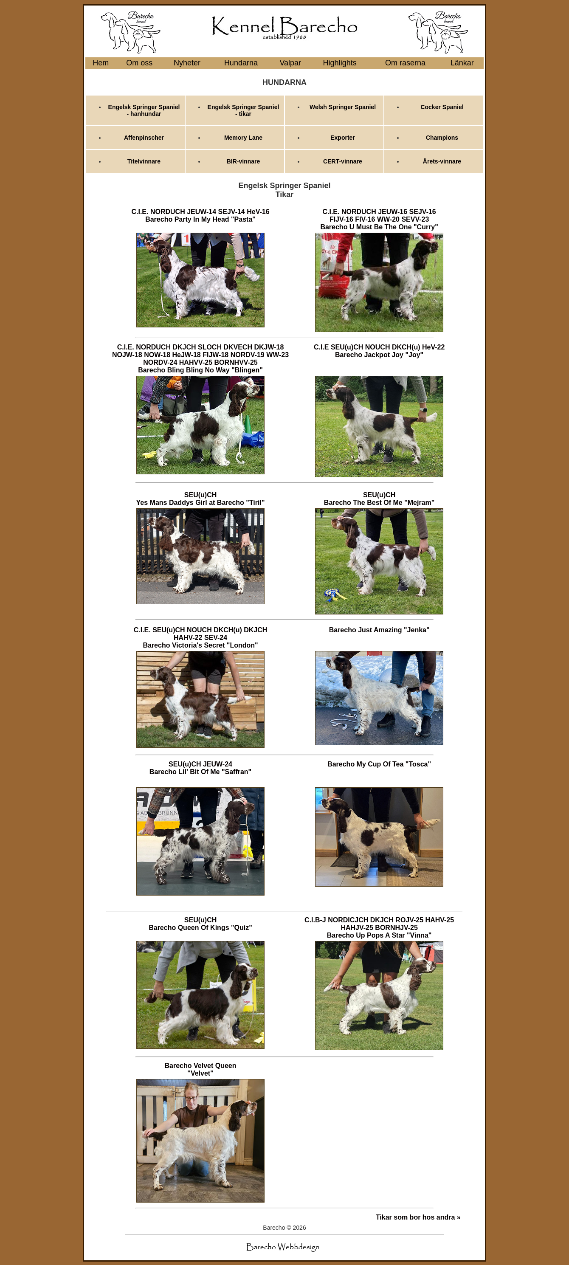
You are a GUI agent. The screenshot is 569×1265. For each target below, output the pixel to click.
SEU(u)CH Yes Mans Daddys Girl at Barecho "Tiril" (200, 498)
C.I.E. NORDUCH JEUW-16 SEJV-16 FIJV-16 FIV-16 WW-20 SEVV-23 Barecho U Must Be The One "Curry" (379, 219)
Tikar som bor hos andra (415, 1217)
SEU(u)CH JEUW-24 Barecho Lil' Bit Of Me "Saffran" (200, 768)
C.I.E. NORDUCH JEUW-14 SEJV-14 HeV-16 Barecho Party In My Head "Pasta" (200, 215)
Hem (101, 63)
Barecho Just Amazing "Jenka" (379, 630)
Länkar (462, 63)
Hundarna (241, 63)
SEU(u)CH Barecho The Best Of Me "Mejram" (379, 498)
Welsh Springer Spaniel (343, 107)
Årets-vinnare (442, 161)
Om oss (139, 63)
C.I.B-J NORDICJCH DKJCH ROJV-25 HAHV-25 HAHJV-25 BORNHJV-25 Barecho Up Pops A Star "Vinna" (379, 927)
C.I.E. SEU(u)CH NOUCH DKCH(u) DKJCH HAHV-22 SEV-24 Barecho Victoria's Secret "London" (201, 637)
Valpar (290, 63)
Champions (442, 137)
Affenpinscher (144, 137)
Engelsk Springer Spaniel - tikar (243, 110)
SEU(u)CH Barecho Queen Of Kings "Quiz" (200, 923)
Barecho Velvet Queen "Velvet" (201, 1069)
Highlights (340, 63)
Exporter (342, 137)
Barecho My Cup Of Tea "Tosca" (379, 764)
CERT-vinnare (342, 161)
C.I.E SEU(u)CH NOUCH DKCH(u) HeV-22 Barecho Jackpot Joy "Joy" (379, 351)
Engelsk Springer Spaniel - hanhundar (144, 110)
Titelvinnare (144, 161)
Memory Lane (243, 137)
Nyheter (187, 63)
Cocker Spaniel (441, 107)
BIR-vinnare (243, 161)
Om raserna (405, 63)
